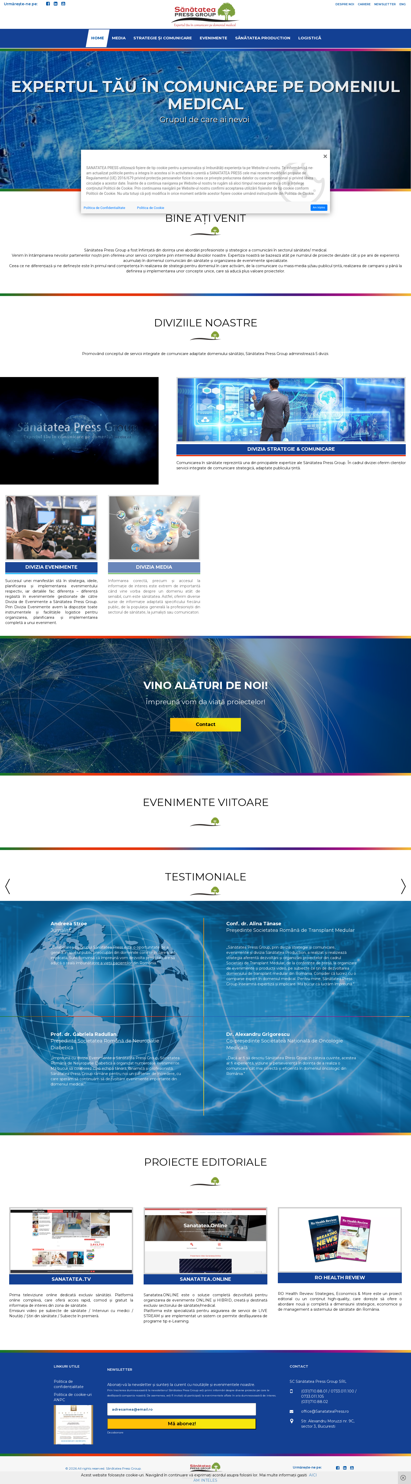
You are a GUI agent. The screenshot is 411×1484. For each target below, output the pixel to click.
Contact (205, 732)
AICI (313, 1475)
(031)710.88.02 (359, 1401)
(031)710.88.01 (359, 1391)
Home (97, 37)
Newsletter (385, 4)
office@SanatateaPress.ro (369, 1411)
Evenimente (213, 37)
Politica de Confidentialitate (104, 208)
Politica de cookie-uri (43, 1394)
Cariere (364, 4)
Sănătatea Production (262, 37)
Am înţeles (319, 207)
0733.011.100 (387, 1391)
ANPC (29, 1399)
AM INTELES (205, 1480)
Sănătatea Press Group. (124, 1468)
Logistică (309, 37)
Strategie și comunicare (162, 37)
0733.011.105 (357, 1396)
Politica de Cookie (150, 208)
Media (119, 37)
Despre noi (345, 4)
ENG (402, 4)
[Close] (325, 156)
